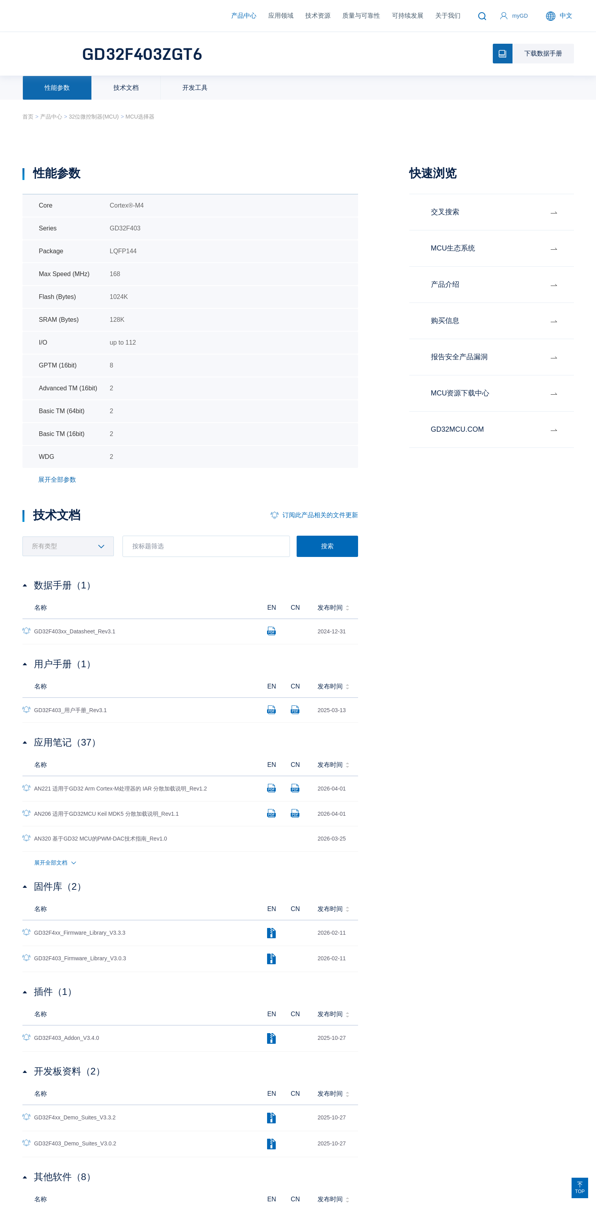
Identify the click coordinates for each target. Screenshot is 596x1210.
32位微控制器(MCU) (94, 116)
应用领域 (280, 15)
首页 (27, 116)
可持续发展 (407, 15)
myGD (520, 16)
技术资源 (317, 15)
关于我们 (447, 15)
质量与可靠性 (361, 15)
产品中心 (243, 15)
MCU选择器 (140, 116)
